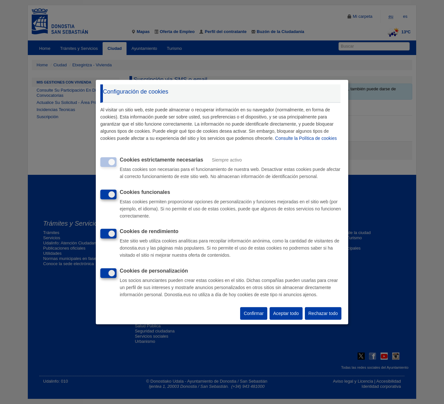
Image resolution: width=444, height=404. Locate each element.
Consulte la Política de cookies (306, 138)
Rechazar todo (323, 313)
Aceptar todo (286, 313)
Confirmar (253, 313)
